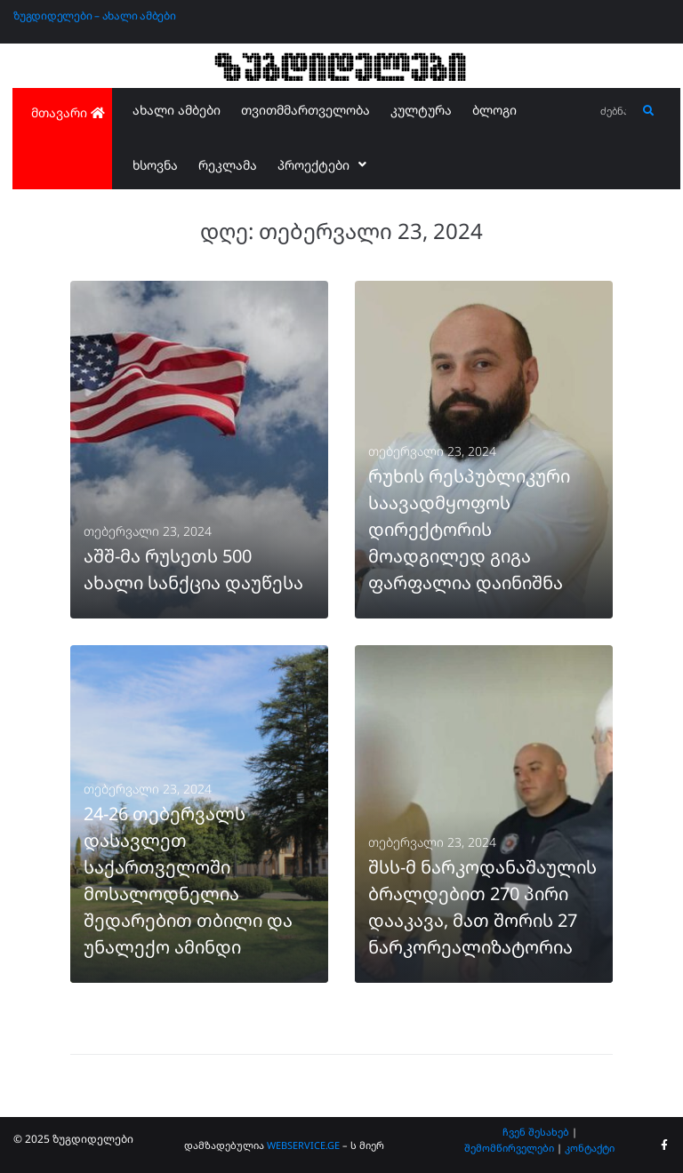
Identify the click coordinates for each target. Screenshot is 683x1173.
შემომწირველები (509, 1147)
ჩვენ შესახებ (535, 1131)
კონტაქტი (590, 1147)
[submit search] (649, 111)
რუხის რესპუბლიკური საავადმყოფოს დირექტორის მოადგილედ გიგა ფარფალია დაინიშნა (469, 529)
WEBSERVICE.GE (304, 1145)
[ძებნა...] (614, 111)
